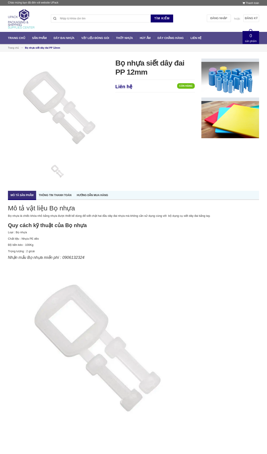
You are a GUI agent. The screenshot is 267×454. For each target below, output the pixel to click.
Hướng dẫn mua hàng (92, 195)
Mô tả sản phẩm (22, 195)
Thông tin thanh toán (55, 195)
